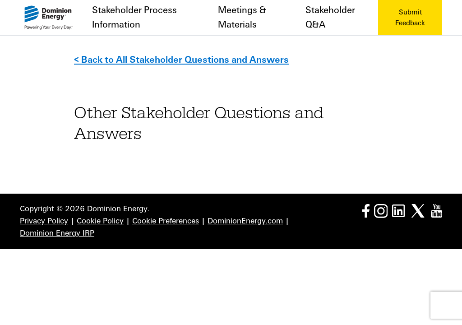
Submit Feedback (410, 18)
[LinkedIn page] (398, 210)
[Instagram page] (381, 210)
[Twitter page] (418, 210)
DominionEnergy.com (245, 221)
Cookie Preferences (165, 221)
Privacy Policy (44, 221)
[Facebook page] (366, 210)
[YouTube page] (436, 210)
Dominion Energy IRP (57, 233)
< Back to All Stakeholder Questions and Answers (181, 60)
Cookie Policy (100, 221)
